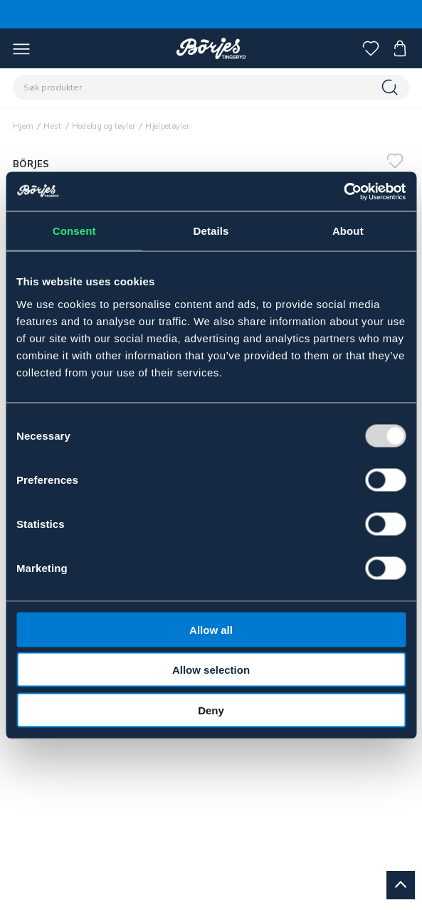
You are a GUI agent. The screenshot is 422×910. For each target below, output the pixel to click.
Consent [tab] (74, 231)
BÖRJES (31, 163)
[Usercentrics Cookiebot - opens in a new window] (343, 191)
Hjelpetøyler (167, 126)
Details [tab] (211, 231)
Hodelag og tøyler (104, 126)
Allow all (211, 629)
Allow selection (211, 670)
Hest (52, 126)
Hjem (23, 126)
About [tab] (348, 231)
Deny (211, 710)
